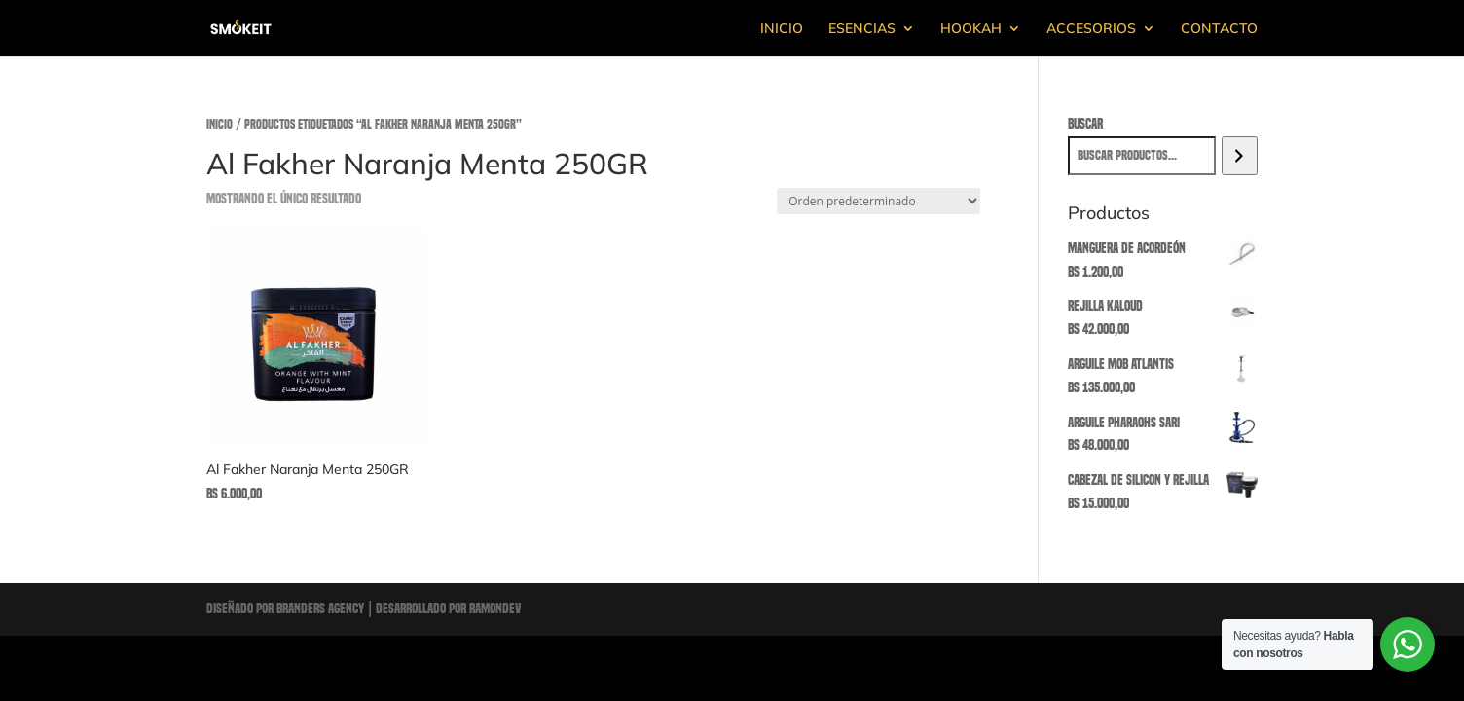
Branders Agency (321, 608)
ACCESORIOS (1091, 29)
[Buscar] (1240, 155)
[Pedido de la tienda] (878, 201)
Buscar (1085, 123)
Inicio (219, 124)
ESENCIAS (862, 29)
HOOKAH (971, 29)
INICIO (781, 29)
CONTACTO (1219, 29)
